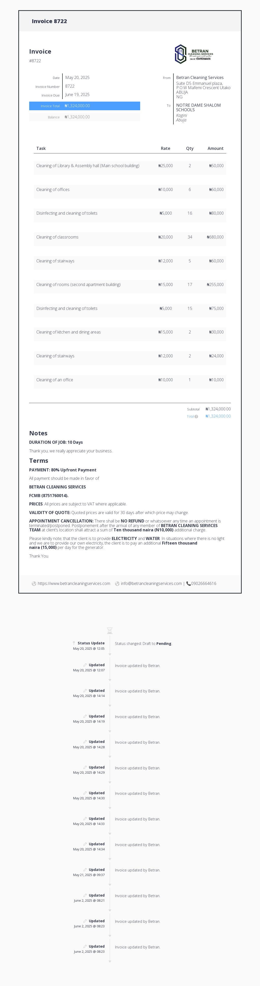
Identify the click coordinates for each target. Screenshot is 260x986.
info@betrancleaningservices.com (151, 583)
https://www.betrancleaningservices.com (74, 583)
